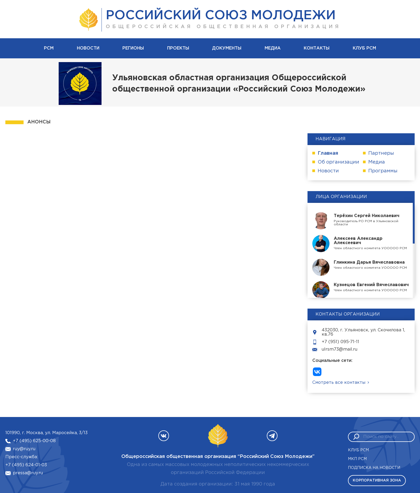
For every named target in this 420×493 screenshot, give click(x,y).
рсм (49, 48)
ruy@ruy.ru (24, 449)
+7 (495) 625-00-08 (34, 441)
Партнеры (381, 153)
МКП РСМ (357, 459)
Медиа (273, 48)
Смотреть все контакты (338, 383)
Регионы (133, 48)
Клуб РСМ (364, 48)
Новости (88, 48)
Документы (226, 48)
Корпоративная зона (377, 480)
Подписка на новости (374, 467)
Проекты (178, 48)
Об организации (338, 162)
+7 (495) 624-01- (23, 465)
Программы (383, 171)
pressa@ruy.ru (28, 473)
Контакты (316, 48)
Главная (328, 153)
